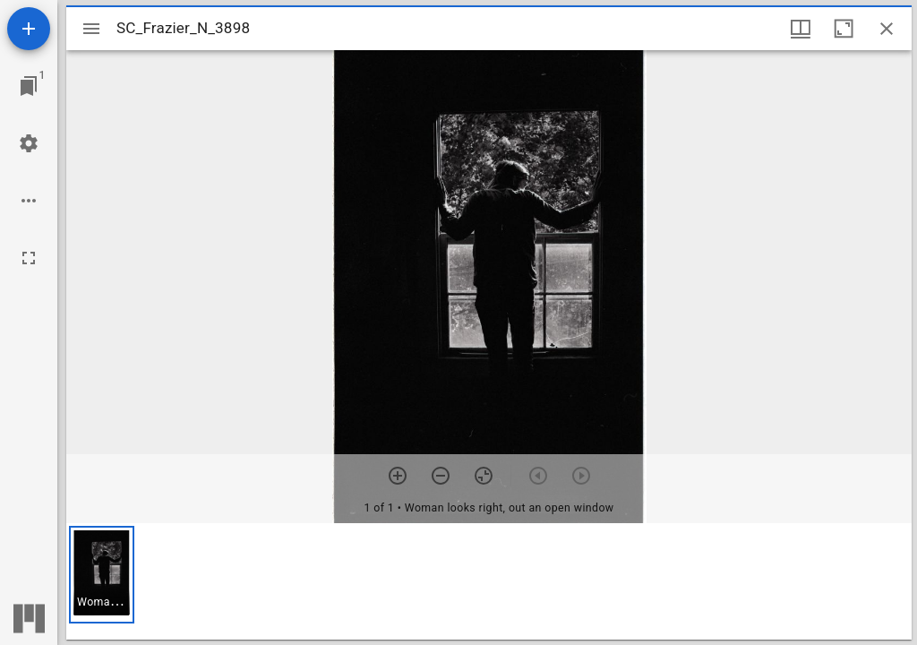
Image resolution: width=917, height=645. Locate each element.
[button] (101, 574)
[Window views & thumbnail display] (800, 28)
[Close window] (886, 28)
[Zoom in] (397, 475)
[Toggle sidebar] (91, 28)
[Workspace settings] (28, 143)
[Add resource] (28, 28)
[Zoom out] (440, 475)
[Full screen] (28, 258)
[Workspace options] (28, 200)
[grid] (489, 581)
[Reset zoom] (483, 475)
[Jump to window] (28, 86)
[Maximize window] (843, 28)
